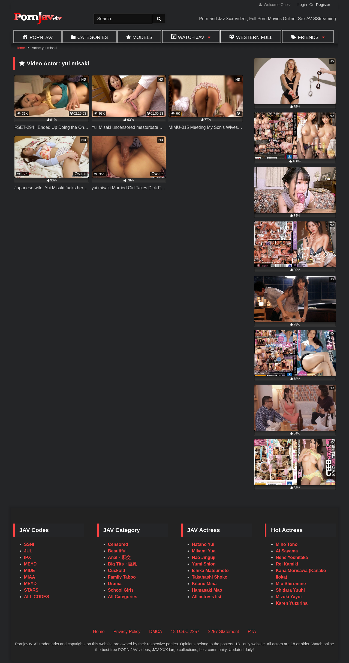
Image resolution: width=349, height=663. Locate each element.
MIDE (29, 570)
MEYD (30, 564)
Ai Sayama (287, 551)
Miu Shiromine (291, 583)
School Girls (121, 590)
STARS (31, 590)
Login (302, 4)
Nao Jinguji (203, 557)
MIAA (29, 577)
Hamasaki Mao (207, 590)
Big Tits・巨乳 (122, 564)
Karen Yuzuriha (291, 603)
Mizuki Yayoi (289, 596)
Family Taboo (122, 577)
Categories (92, 37)
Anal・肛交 (119, 557)
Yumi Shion (204, 564)
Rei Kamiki (287, 564)
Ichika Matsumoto (210, 570)
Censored (118, 544)
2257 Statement (223, 631)
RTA (252, 631)
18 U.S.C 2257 (185, 631)
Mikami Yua (204, 551)
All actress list (207, 596)
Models (142, 37)
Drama (115, 583)
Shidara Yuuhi (290, 590)
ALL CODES (36, 596)
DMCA (155, 631)
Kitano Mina (204, 583)
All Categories (122, 596)
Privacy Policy (127, 631)
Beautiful (117, 551)
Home (20, 48)
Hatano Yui (203, 544)
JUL (28, 551)
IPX (27, 557)
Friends (308, 37)
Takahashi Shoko (209, 577)
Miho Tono (286, 544)
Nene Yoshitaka (292, 557)
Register (323, 4)
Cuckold (116, 570)
